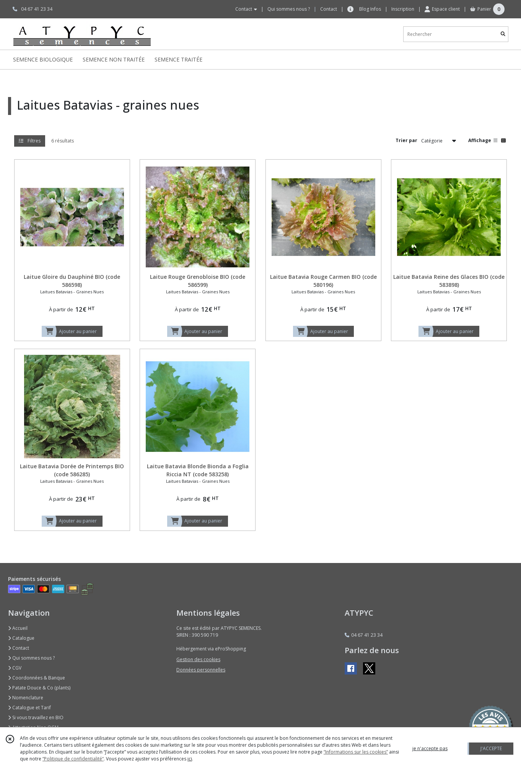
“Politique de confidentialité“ (73, 758)
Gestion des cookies (198, 659)
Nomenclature (25, 697)
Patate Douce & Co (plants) (39, 687)
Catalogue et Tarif (29, 707)
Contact (328, 9)
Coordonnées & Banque (36, 678)
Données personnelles (200, 669)
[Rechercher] (503, 34)
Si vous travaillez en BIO (35, 717)
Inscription (402, 9)
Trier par (406, 140)
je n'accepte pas (430, 748)
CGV (14, 668)
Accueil (18, 628)
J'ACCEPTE (491, 748)
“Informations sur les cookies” (356, 752)
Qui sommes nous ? (31, 658)
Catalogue (21, 638)
